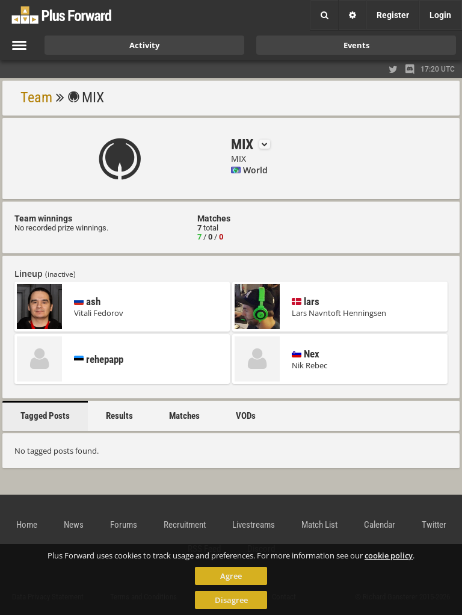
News (74, 524)
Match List (319, 524)
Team (36, 97)
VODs (246, 415)
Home (26, 524)
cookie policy (389, 555)
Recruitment (185, 524)
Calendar (379, 524)
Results (119, 415)
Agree (231, 575)
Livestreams (253, 524)
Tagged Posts (45, 415)
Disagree (231, 600)
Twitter (434, 524)
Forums (123, 524)
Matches (184, 415)
